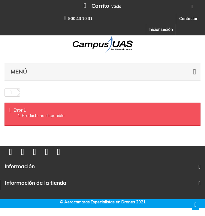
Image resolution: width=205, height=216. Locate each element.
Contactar (188, 18)
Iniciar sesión (161, 29)
